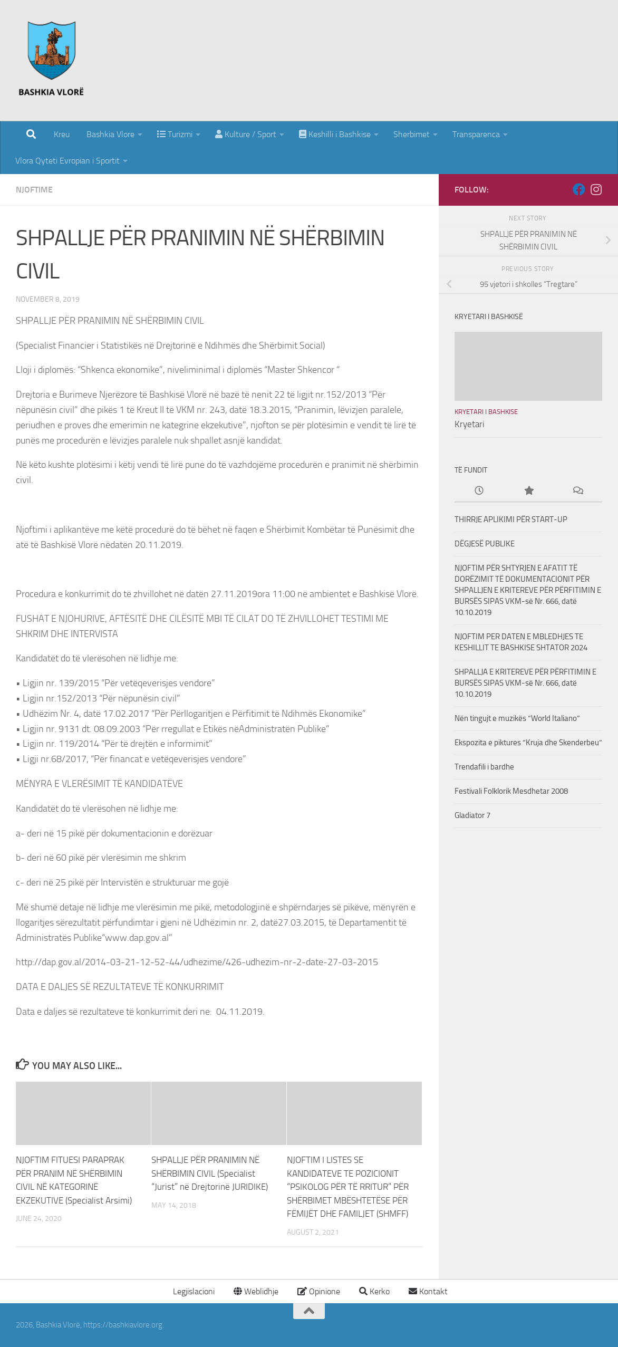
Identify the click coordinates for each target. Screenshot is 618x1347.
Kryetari (470, 424)
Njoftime (34, 190)
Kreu (62, 134)
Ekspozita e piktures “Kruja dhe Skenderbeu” (528, 742)
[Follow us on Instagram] (596, 189)
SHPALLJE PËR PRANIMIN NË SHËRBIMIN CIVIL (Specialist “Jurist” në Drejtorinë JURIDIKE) (209, 1173)
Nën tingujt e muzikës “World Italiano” (517, 718)
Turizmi (174, 134)
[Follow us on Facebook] (579, 189)
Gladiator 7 (472, 815)
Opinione (318, 1291)
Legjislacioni (193, 1291)
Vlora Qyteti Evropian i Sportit (67, 161)
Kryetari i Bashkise (486, 412)
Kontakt (428, 1291)
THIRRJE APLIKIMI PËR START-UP (511, 519)
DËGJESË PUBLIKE (485, 544)
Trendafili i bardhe (484, 767)
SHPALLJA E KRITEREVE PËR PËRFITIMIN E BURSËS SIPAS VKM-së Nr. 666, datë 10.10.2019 (525, 683)
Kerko (374, 1291)
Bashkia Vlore (109, 134)
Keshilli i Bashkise (335, 134)
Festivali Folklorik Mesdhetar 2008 (511, 791)
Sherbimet (411, 134)
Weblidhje (256, 1291)
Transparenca (476, 134)
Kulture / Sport (245, 134)
